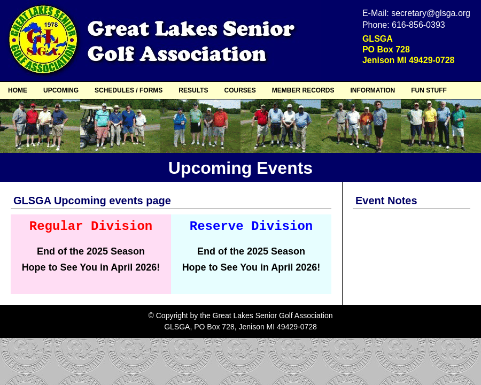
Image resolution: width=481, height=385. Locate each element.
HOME (17, 90)
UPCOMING (61, 90)
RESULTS (193, 90)
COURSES (239, 90)
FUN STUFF (429, 90)
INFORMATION (372, 90)
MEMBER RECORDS (303, 90)
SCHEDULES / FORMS (128, 90)
